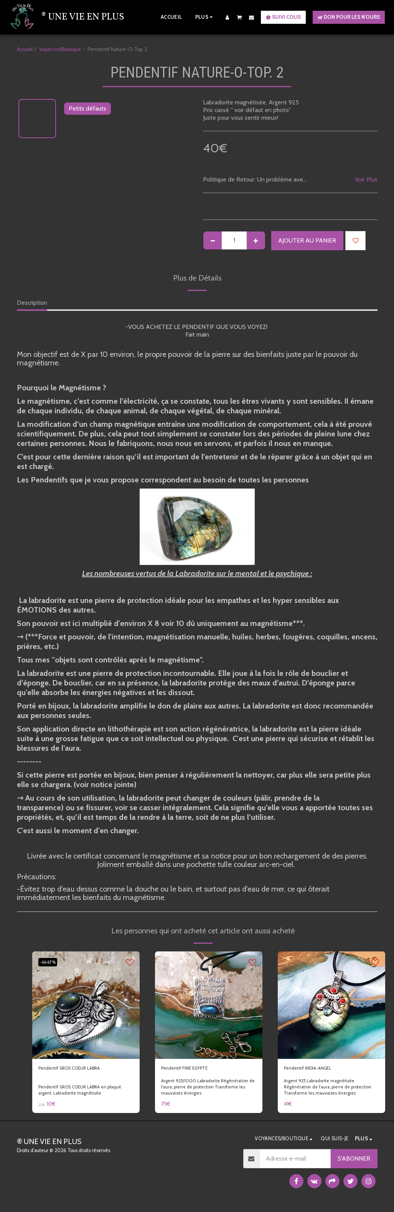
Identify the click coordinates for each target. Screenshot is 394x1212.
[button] (239, 17)
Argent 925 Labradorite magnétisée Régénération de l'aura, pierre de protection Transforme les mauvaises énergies (323, 1092)
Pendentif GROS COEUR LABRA (81, 1069)
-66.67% (51, 962)
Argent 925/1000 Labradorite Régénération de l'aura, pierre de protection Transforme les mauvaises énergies (201, 1092)
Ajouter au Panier (307, 240)
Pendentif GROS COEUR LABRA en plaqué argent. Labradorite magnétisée (85, 1092)
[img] (86, 1005)
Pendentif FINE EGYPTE (193, 1069)
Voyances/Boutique (60, 49)
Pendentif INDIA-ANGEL (317, 1069)
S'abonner (354, 1161)
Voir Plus (366, 179)
